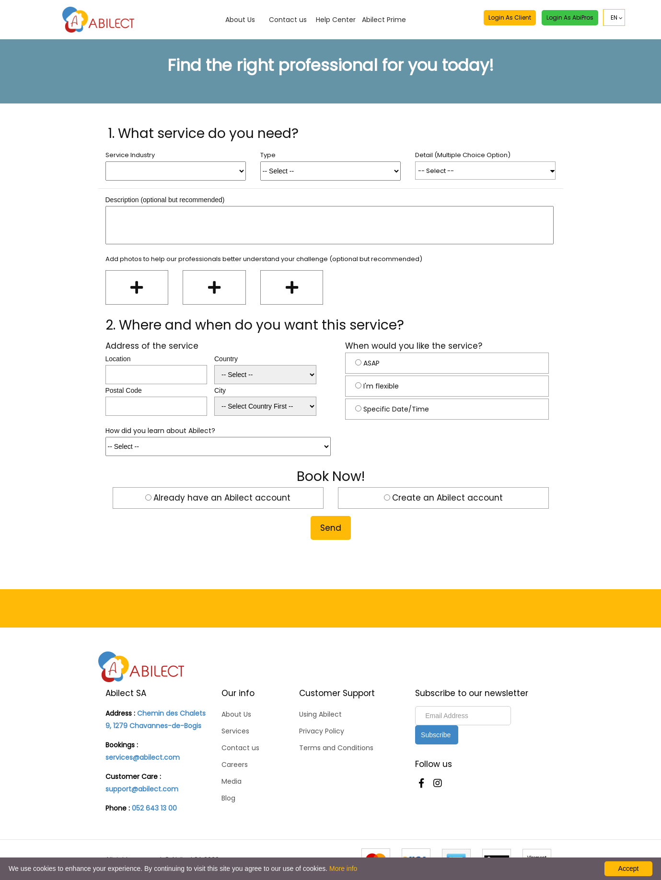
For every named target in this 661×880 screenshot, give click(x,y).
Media (231, 781)
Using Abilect (320, 714)
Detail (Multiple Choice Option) (462, 155)
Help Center (336, 19)
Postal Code (123, 390)
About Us (240, 19)
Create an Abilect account (447, 497)
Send (330, 528)
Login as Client (509, 17)
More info (343, 868)
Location (118, 359)
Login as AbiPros (569, 17)
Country (226, 359)
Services (235, 731)
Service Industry (130, 155)
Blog (228, 798)
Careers (234, 764)
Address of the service (151, 346)
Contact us (288, 19)
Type (268, 155)
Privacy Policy (321, 731)
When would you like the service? (413, 346)
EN (614, 17)
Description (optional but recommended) (165, 200)
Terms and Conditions (336, 748)
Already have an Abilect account (221, 497)
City (220, 390)
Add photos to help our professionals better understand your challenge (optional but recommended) (263, 258)
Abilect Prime (384, 19)
